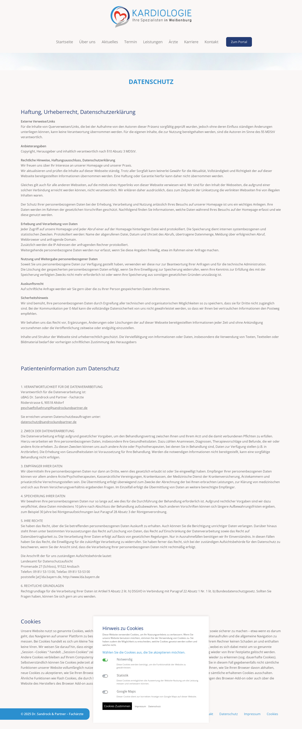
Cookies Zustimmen (117, 706)
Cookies (272, 714)
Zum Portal (239, 42)
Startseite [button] (64, 41)
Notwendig (125, 659)
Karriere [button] (191, 41)
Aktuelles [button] (110, 41)
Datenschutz (228, 714)
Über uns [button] (87, 41)
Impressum (252, 714)
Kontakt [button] (211, 41)
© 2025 (52, 714)
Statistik (122, 675)
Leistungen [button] (153, 41)
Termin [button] (130, 41)
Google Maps (126, 691)
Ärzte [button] (173, 41)
